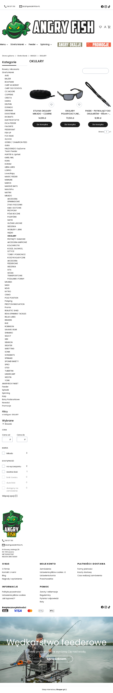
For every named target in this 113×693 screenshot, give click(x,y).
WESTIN (8, 377)
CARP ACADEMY (12, 85)
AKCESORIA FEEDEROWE (12, 262)
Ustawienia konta (48, 575)
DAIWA (8, 101)
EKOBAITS (9, 117)
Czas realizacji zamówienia (89, 575)
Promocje (6, 405)
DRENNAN (9, 110)
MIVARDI (8, 282)
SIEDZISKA (11, 226)
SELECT (8, 336)
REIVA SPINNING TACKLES (15, 313)
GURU (7, 145)
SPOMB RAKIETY (12, 361)
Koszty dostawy (84, 572)
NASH (7, 285)
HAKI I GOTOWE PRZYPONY (14, 209)
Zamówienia (45, 569)
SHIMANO (9, 332)
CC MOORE (10, 91)
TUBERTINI (9, 371)
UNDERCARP (10, 374)
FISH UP (8, 132)
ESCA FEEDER (10, 123)
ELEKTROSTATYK (12, 120)
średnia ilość (12, 472)
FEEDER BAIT (10, 129)
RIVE (6, 323)
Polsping (8, 301)
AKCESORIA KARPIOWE (17, 242)
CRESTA (8, 97)
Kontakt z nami (9, 572)
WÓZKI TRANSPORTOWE (14, 274)
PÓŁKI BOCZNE (13, 213)
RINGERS (8, 320)
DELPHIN (8, 104)
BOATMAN (9, 82)
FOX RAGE (9, 136)
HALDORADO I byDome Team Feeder (15, 150)
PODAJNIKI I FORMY (15, 278)
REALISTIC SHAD (12, 310)
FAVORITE (9, 126)
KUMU (7, 160)
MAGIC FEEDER (11, 176)
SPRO (7, 364)
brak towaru (11, 477)
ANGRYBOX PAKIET (10, 383)
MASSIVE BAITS (11, 186)
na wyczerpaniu (13, 466)
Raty (42, 601)
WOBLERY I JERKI (14, 229)
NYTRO (8, 291)
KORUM (8, 164)
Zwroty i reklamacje (49, 591)
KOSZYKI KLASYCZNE (16, 257)
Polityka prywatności (11, 591)
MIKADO (33, 56)
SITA (9, 269)
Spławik (5, 390)
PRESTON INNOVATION (14, 304)
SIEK (6, 339)
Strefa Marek (22, 56)
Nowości (6, 402)
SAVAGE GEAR (11, 329)
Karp (4, 396)
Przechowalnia (46, 579)
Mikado (9, 453)
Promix (8, 307)
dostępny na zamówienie (12, 489)
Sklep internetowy (53, 689)
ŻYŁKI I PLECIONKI (14, 204)
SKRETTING (9, 348)
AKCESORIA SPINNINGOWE (13, 200)
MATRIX (8, 192)
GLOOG (8, 139)
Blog (4, 575)
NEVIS (7, 288)
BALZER (8, 78)
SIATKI (10, 220)
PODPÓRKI (12, 217)
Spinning (6, 393)
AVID (7, 75)
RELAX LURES (10, 317)
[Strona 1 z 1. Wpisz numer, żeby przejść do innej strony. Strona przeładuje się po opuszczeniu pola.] (106, 131)
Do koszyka (42, 124)
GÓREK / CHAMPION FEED (16, 142)
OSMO (8, 294)
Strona (101, 132)
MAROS (8, 183)
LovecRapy (10, 173)
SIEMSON (9, 342)
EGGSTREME (10, 113)
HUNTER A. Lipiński (12, 154)
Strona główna (8, 56)
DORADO (9, 107)
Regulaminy (45, 595)
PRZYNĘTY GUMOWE (16, 239)
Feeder (5, 386)
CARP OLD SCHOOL (13, 88)
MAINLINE (8, 179)
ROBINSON (9, 326)
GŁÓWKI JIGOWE (14, 223)
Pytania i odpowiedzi (49, 598)
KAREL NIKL (9, 157)
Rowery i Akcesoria (10, 69)
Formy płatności (84, 569)
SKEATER (8, 345)
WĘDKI (10, 232)
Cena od (6, 435)
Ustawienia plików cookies (52, 572)
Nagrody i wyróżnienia (12, 579)
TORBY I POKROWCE (16, 254)
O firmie (6, 569)
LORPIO (8, 170)
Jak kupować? (8, 598)
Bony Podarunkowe (11, 399)
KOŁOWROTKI (13, 245)
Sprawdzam (56, 659)
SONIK (7, 351)
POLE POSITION (11, 297)
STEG (7, 367)
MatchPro (9, 189)
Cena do (21, 435)
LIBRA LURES (10, 167)
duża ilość (10, 482)
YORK (7, 380)
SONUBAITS (10, 355)
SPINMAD (9, 358)
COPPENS (9, 94)
